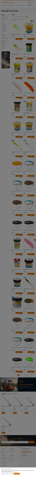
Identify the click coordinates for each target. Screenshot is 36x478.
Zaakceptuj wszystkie (16, 473)
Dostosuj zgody (11, 473)
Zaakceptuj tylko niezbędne (5, 473)
